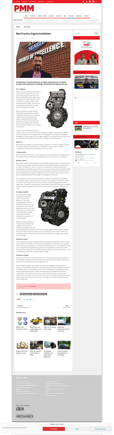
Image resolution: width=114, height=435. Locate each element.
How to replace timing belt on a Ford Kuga (63, 353)
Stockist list (33, 1)
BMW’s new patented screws (21, 328)
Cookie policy (49, 1)
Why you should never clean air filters (35, 353)
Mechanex (71, 16)
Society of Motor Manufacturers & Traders (54, 389)
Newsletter (41, 1)
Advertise (24, 1)
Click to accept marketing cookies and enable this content (86, 82)
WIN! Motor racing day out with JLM (90, 127)
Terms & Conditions (19, 434)
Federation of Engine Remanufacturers (24, 383)
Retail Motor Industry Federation (23, 391)
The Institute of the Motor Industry (23, 387)
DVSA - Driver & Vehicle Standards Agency (54, 393)
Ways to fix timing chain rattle (50, 328)
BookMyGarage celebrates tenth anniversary (36, 20)
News (26, 16)
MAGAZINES (78, 16)
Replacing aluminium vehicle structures (63, 329)
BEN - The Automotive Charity (22, 381)
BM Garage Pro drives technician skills (56, 20)
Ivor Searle (36, 294)
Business (51, 16)
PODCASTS (86, 16)
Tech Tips (43, 294)
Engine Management (26, 294)
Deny (77, 429)
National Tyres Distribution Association (53, 383)
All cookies (54, 429)
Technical (32, 16)
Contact (18, 1)
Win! (65, 16)
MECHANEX (18, 389)
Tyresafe (47, 391)
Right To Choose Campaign (51, 381)
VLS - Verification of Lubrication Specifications (26, 393)
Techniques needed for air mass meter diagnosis (48, 354)
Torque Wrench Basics (29, 306)
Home (18, 27)
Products (59, 16)
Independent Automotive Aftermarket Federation (27, 385)
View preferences (100, 429)
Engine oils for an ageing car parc (22, 352)
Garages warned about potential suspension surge (78, 20)
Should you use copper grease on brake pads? (35, 329)
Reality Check (57, 306)
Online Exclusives (42, 16)
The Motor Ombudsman (50, 395)
